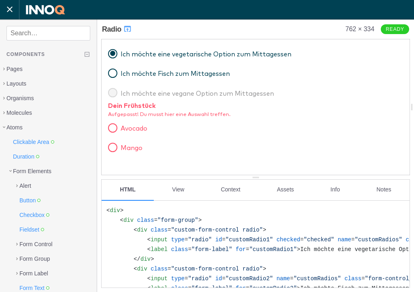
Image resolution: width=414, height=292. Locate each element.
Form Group (34, 259)
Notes (383, 189)
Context (230, 189)
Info (335, 189)
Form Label (33, 273)
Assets (285, 189)
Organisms (20, 98)
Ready (395, 29)
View (178, 189)
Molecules (19, 113)
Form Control (36, 244)
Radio (117, 29)
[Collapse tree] (87, 54)
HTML (128, 189)
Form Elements (32, 171)
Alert (25, 185)
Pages (14, 69)
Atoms (14, 127)
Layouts (16, 83)
